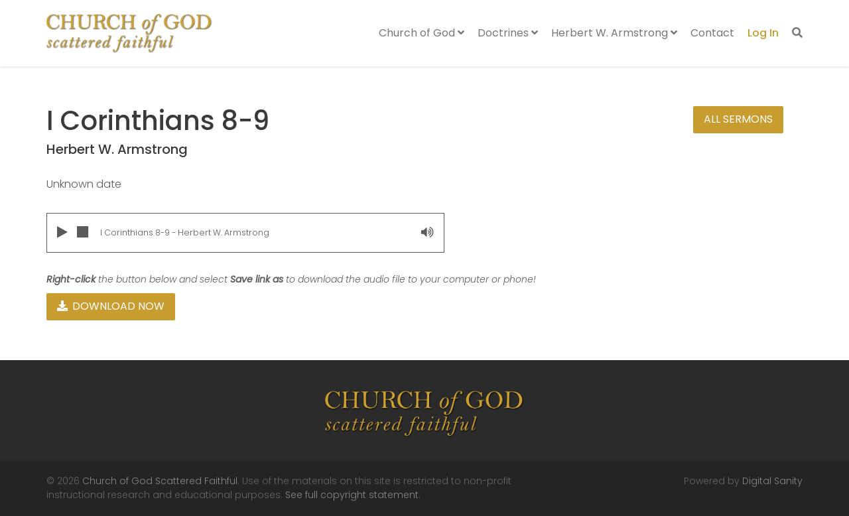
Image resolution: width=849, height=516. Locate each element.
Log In (763, 32)
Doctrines (508, 32)
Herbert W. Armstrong (614, 32)
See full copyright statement (352, 494)
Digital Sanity (772, 480)
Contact (712, 32)
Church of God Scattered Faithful (159, 480)
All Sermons (738, 119)
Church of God (421, 32)
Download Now (110, 306)
